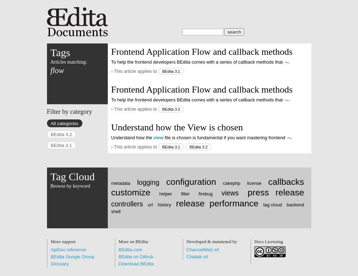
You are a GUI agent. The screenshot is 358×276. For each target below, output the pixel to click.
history (164, 204)
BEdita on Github (136, 256)
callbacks (286, 182)
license (254, 183)
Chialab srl (197, 256)
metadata (120, 183)
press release (276, 192)
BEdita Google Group (73, 256)
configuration (191, 182)
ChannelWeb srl (203, 249)
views (230, 193)
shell (116, 211)
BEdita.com (130, 249)
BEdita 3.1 (171, 71)
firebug (206, 193)
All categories (64, 123)
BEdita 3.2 (171, 109)
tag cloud (272, 204)
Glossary (60, 263)
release (190, 203)
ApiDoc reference (68, 249)
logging (148, 182)
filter (185, 193)
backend (295, 204)
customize (131, 192)
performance (234, 203)
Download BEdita (136, 263)
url (150, 204)
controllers (127, 204)
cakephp (231, 183)
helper (165, 193)
